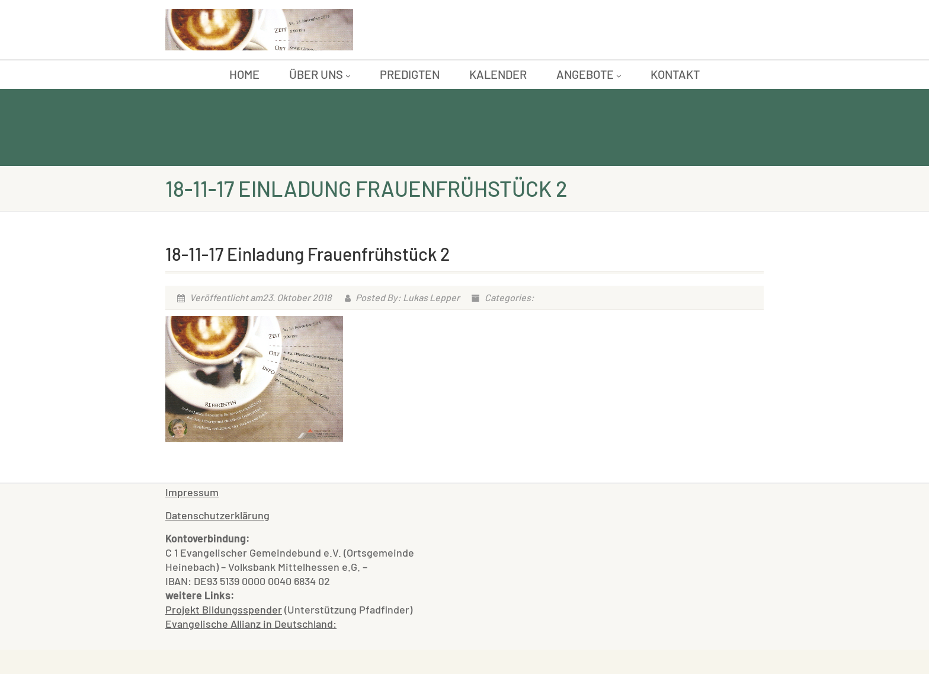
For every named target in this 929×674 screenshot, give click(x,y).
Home (244, 74)
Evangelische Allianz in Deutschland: (251, 623)
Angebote (588, 74)
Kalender (498, 74)
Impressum (192, 492)
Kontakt (675, 74)
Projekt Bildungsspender (223, 609)
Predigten (410, 74)
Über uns (319, 74)
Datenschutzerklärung (217, 515)
